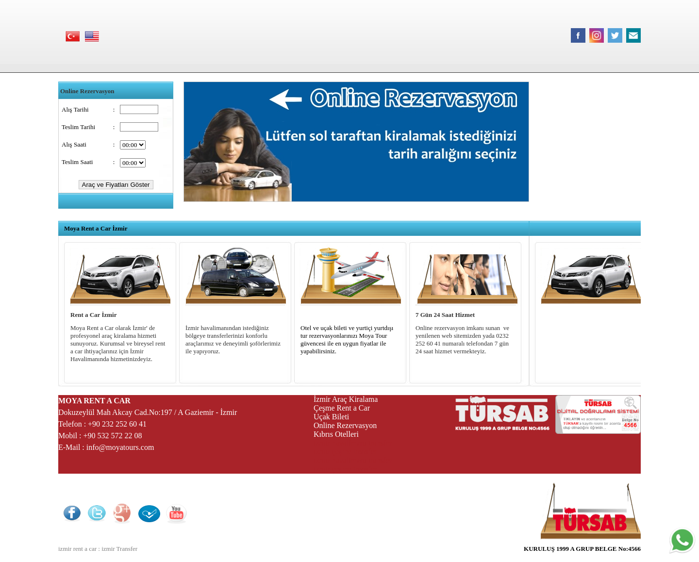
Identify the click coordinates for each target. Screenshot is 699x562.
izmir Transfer (119, 548)
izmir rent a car (77, 548)
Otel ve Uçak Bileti (325, 314)
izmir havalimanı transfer (353, 443)
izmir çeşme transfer (345, 451)
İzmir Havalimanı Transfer (221, 314)
